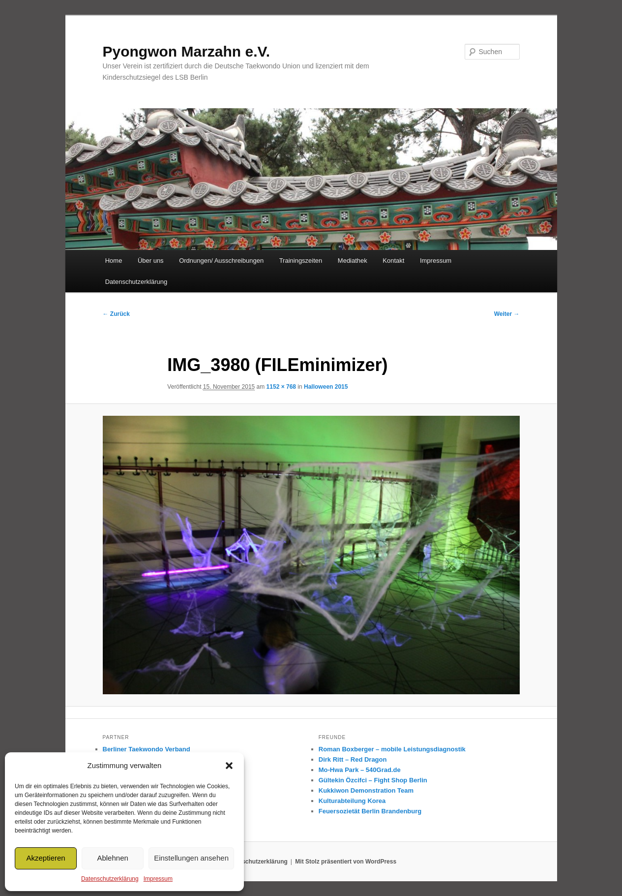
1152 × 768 (281, 386)
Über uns (151, 260)
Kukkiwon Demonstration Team (366, 790)
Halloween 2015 (326, 386)
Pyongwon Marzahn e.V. (186, 51)
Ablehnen (112, 858)
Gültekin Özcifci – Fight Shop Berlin (373, 780)
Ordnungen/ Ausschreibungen (221, 260)
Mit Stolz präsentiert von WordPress (345, 861)
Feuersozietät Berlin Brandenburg (370, 811)
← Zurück (116, 313)
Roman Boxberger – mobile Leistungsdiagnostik (392, 749)
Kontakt (393, 260)
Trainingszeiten (301, 260)
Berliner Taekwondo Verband (146, 749)
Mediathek (352, 260)
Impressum (158, 878)
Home (113, 260)
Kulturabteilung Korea (352, 800)
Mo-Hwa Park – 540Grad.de (360, 769)
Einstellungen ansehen (191, 858)
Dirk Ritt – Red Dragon (353, 759)
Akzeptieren (45, 858)
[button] (229, 766)
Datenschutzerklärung (110, 878)
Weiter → (507, 313)
